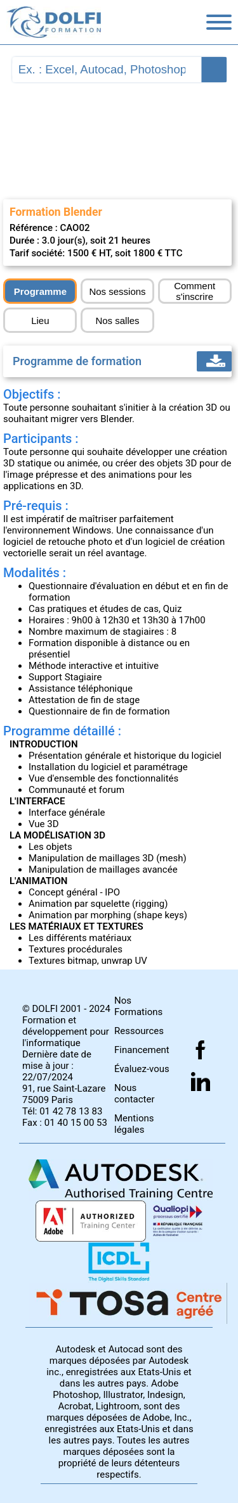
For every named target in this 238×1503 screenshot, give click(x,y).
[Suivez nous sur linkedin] (200, 1081)
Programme (40, 291)
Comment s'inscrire (194, 291)
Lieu (40, 320)
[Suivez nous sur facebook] (200, 1050)
